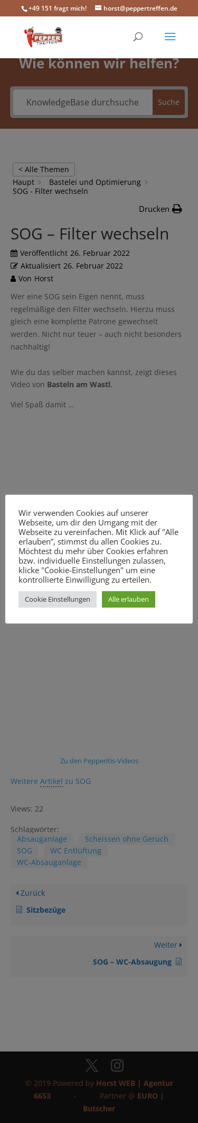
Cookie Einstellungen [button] (57, 599)
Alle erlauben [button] (128, 599)
